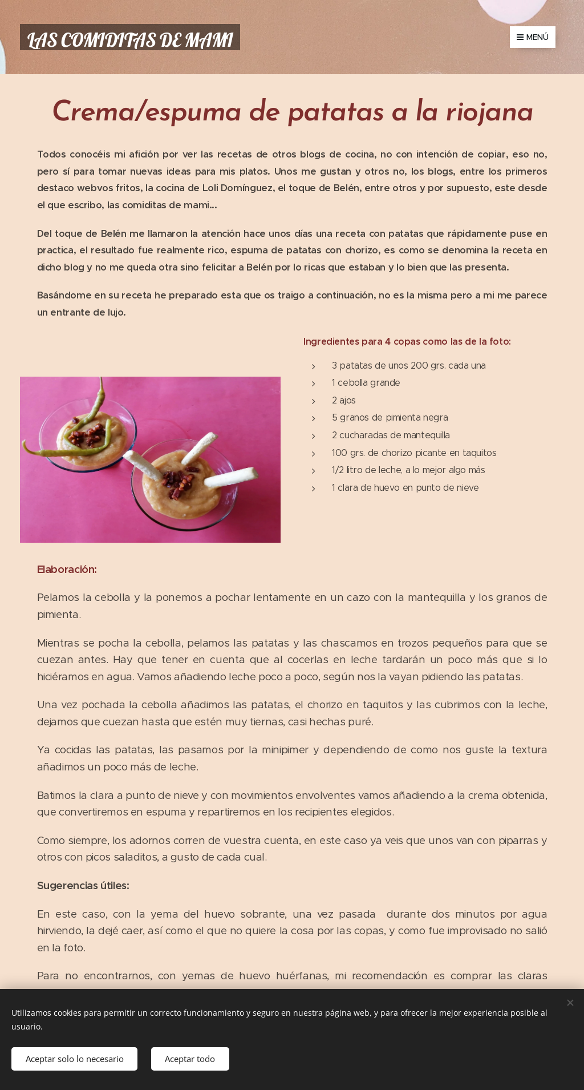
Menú (533, 37)
